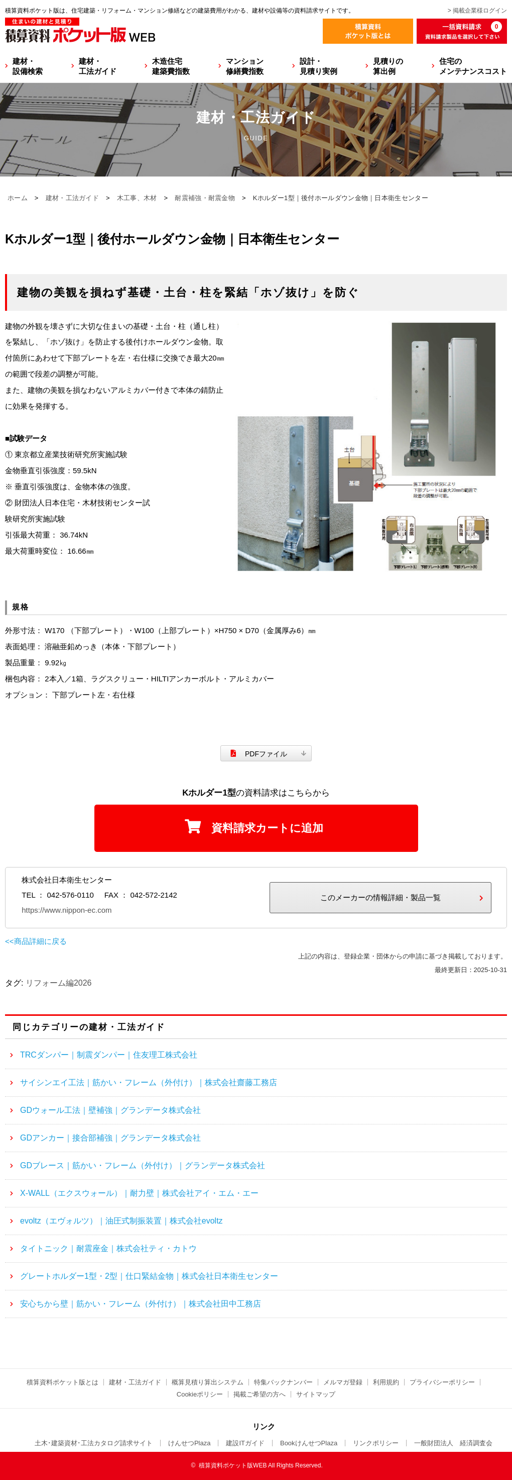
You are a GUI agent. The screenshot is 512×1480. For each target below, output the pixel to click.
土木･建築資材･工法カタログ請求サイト (94, 1443)
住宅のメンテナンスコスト (473, 66)
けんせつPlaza (189, 1443)
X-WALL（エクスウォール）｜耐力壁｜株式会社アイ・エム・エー (139, 1193)
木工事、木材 (137, 198)
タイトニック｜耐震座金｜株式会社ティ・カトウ (108, 1248)
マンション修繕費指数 (245, 66)
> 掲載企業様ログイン (477, 10)
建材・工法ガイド (97, 66)
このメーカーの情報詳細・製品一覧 (380, 897)
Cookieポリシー (200, 1394)
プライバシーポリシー (442, 1382)
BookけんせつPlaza (308, 1443)
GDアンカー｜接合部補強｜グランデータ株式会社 (110, 1138)
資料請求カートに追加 (267, 828)
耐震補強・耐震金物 (205, 198)
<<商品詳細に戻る (36, 941)
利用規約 (386, 1382)
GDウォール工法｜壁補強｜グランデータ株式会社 (110, 1110)
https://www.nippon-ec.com (66, 910)
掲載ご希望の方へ (259, 1394)
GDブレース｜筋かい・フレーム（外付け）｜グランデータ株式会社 (142, 1165)
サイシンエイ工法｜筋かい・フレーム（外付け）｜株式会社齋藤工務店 (148, 1082)
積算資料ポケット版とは (62, 1382)
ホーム (18, 198)
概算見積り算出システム (207, 1382)
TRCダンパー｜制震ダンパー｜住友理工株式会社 (108, 1055)
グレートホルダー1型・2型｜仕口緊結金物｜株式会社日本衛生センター (149, 1276)
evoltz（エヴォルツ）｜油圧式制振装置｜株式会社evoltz (121, 1220)
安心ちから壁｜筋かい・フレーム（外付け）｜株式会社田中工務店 (140, 1303)
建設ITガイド (245, 1443)
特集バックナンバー (283, 1382)
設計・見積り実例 (318, 66)
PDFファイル (266, 754)
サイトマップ (315, 1394)
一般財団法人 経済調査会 (453, 1443)
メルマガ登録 (342, 1382)
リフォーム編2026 (59, 983)
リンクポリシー (376, 1443)
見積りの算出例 (388, 66)
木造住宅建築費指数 (171, 66)
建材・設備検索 (28, 66)
